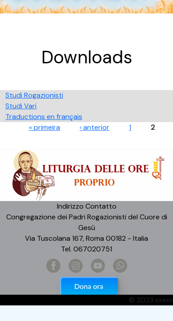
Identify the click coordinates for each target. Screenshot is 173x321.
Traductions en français (43, 116)
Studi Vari (20, 106)
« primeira (44, 127)
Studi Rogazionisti (34, 95)
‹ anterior (94, 127)
